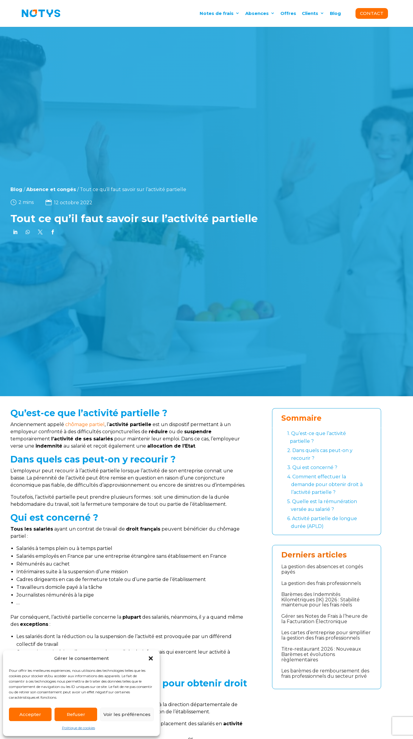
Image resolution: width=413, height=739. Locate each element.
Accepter (30, 714)
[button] (151, 658)
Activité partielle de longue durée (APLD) (322, 522)
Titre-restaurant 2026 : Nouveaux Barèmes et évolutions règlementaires (321, 654)
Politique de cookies (78, 728)
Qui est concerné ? (312, 467)
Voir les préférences (126, 714)
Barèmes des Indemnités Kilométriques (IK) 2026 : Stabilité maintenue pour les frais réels (320, 599)
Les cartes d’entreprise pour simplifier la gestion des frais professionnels (326, 635)
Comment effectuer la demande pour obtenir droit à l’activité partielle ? (325, 484)
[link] (12, 232)
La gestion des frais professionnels (321, 583)
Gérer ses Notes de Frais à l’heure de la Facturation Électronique (324, 618)
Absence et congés (36, 189)
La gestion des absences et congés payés (322, 569)
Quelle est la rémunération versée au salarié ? (322, 505)
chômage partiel (85, 424)
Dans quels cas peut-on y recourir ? (320, 454)
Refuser (76, 714)
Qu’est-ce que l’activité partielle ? (316, 437)
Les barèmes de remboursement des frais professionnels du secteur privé (325, 673)
